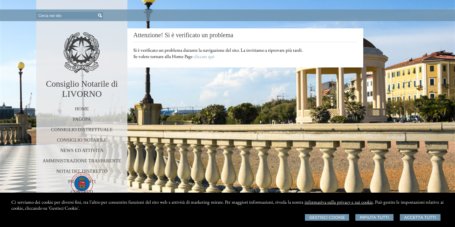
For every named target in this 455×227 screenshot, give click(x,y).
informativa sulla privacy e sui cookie (339, 202)
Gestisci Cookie (327, 217)
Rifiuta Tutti (374, 217)
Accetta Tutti (420, 217)
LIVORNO (82, 94)
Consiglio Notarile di (82, 84)
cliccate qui (204, 56)
